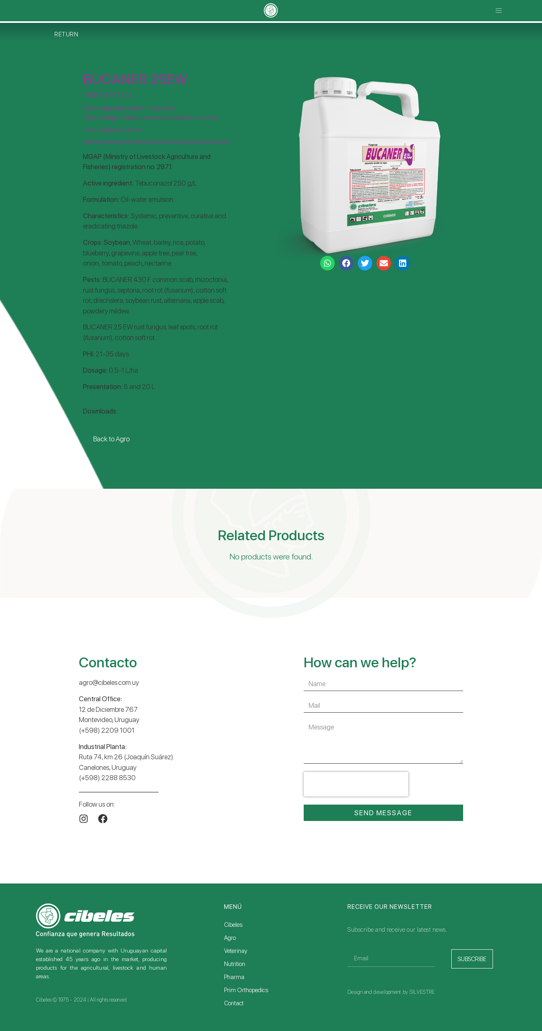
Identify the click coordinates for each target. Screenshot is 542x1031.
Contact (234, 1003)
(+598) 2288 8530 (107, 778)
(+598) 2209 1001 (106, 730)
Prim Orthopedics (246, 990)
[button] (499, 11)
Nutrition (234, 964)
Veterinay (235, 951)
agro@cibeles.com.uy (109, 682)
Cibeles (233, 924)
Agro (230, 938)
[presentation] (356, 784)
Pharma (234, 977)
